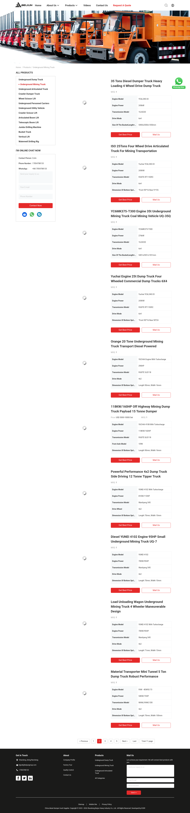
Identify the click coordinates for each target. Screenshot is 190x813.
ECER (143, 808)
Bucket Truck (25, 132)
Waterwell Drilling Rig (29, 141)
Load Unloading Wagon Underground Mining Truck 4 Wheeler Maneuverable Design (138, 606)
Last (134, 741)
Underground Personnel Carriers (34, 103)
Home (18, 67)
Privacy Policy (107, 804)
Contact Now (36, 205)
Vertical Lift (24, 136)
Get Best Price (125, 134)
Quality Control (68, 770)
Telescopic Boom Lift (29, 122)
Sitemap (81, 804)
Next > (125, 741)
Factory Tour (67, 765)
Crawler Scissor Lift (28, 113)
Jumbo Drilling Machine (30, 127)
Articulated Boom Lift (29, 117)
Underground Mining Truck (33, 84)
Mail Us (156, 134)
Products (27, 67)
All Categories (100, 778)
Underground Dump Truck (31, 79)
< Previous (83, 741)
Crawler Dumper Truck (29, 94)
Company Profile (69, 760)
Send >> (134, 793)
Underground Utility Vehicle (32, 108)
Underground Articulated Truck (33, 89)
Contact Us (67, 775)
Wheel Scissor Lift (27, 98)
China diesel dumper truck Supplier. (57, 808)
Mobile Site (93, 804)
